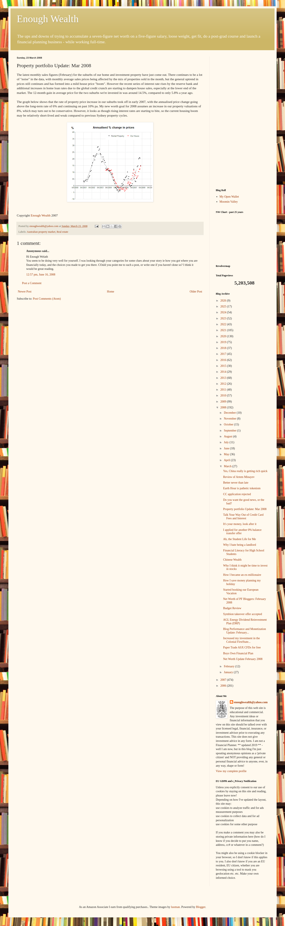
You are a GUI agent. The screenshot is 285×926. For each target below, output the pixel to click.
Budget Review (232, 608)
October (229, 424)
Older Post (196, 291)
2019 (223, 342)
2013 (223, 377)
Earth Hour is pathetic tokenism (241, 488)
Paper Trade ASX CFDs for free (242, 647)
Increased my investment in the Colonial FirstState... (241, 640)
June (227, 448)
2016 (223, 360)
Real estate (62, 231)
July (226, 442)
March (228, 466)
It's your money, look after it (239, 524)
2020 (223, 336)
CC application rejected (237, 494)
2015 (223, 365)
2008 (223, 407)
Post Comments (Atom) (47, 298)
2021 (223, 330)
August (228, 436)
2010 (223, 395)
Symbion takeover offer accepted (242, 614)
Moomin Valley (229, 201)
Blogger (200, 907)
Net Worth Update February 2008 (243, 659)
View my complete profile (231, 771)
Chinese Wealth (232, 559)
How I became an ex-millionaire (242, 574)
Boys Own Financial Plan (238, 653)
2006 (223, 685)
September (230, 430)
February (229, 666)
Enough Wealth (48, 18)
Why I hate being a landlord (239, 544)
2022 (223, 324)
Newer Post (24, 291)
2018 (223, 348)
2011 (223, 389)
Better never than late (235, 482)
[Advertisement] (242, 119)
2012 (223, 383)
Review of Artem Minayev (239, 477)
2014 (223, 371)
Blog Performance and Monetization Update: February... (244, 630)
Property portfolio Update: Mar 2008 (245, 509)
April (227, 460)
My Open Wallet (229, 196)
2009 (223, 401)
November (230, 418)
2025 (223, 306)
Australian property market (41, 231)
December (230, 412)
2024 (223, 312)
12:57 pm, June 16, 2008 (40, 274)
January (229, 672)
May (227, 454)
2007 (223, 679)
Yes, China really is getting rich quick (245, 471)
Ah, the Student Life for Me (239, 539)
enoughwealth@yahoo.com (251, 702)
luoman (175, 907)
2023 (223, 318)
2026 (223, 300)
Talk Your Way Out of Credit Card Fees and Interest (243, 516)
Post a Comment (32, 283)
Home (110, 291)
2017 (223, 353)
